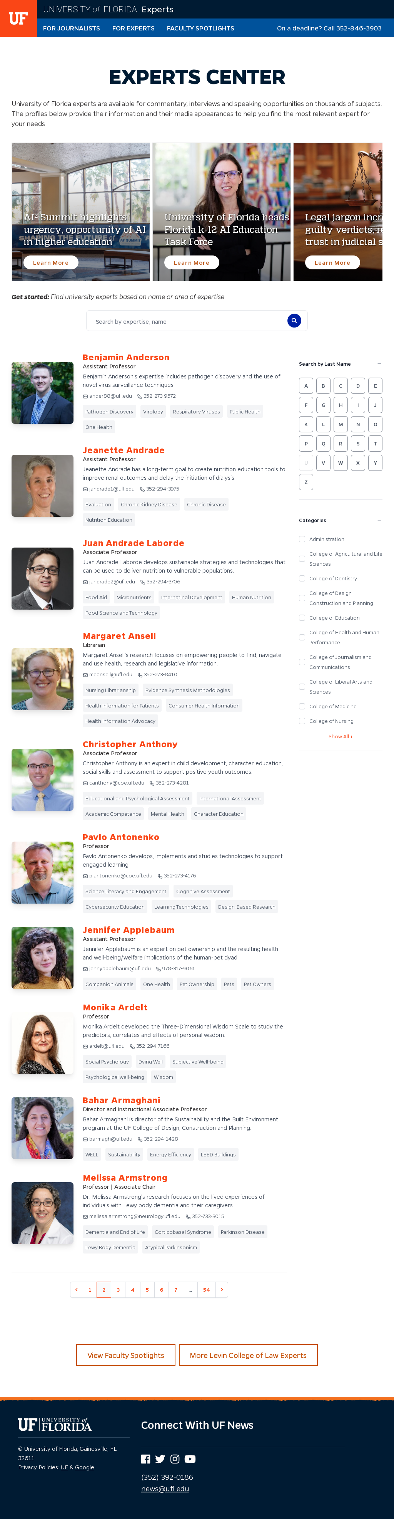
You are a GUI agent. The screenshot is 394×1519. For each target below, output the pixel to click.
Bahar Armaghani (121, 1100)
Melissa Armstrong (125, 1177)
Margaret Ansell (119, 635)
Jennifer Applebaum (129, 929)
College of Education (334, 617)
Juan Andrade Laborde (134, 542)
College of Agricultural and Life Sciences (345, 558)
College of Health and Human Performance (344, 637)
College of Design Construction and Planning (341, 598)
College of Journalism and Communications (340, 662)
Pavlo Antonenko (121, 836)
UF (64, 1467)
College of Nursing (331, 720)
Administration (326, 539)
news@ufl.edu (165, 1488)
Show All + (341, 736)
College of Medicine (333, 706)
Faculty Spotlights (200, 28)
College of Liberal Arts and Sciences (340, 686)
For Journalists (71, 28)
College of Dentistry (333, 578)
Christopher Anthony (130, 743)
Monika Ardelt (115, 1007)
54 (206, 1289)
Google (84, 1467)
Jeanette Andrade (124, 449)
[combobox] (186, 321)
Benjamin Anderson (126, 357)
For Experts (133, 28)
